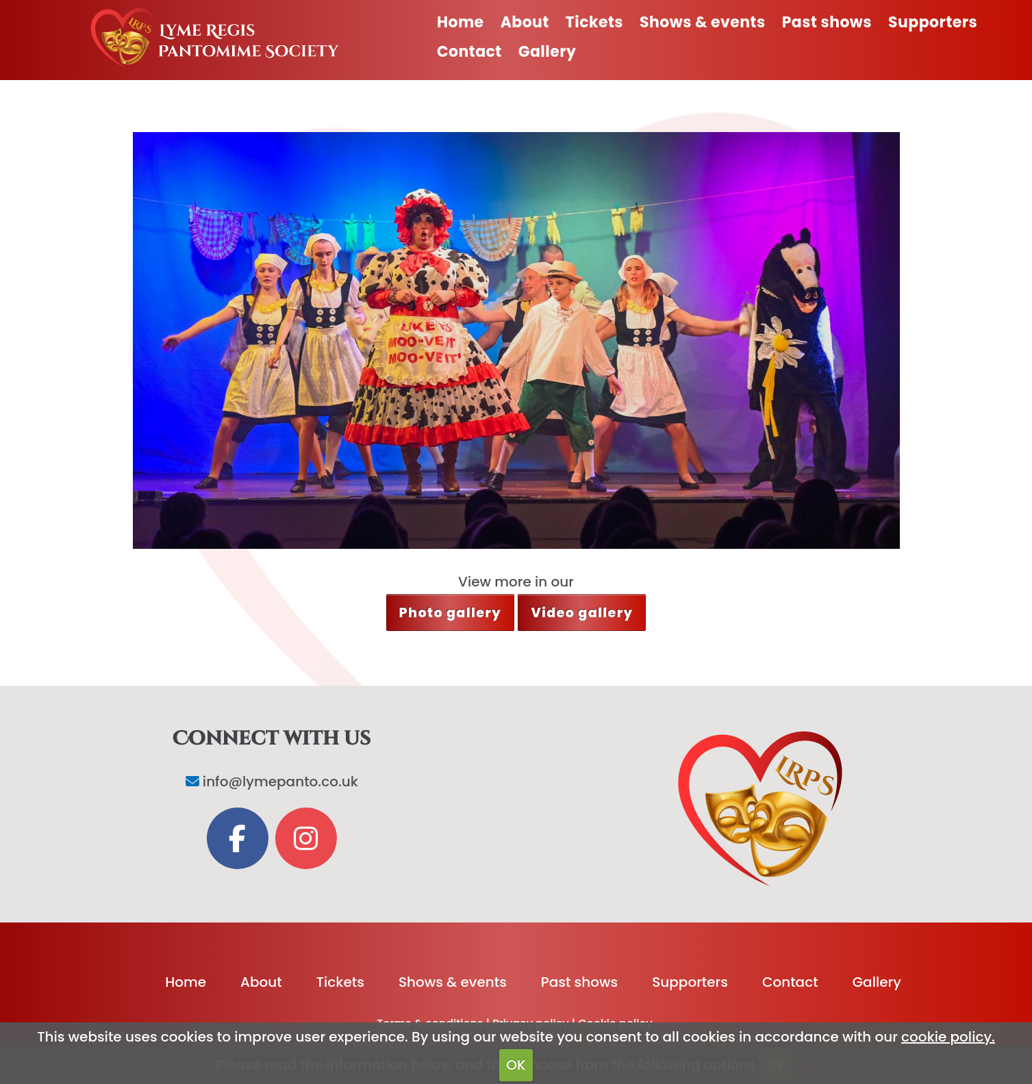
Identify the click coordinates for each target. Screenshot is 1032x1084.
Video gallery (582, 613)
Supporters (932, 22)
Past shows (827, 22)
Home (460, 22)
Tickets (594, 22)
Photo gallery (450, 613)
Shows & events (703, 22)
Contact (469, 51)
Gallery (547, 51)
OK (515, 1064)
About (525, 22)
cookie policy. (948, 1036)
